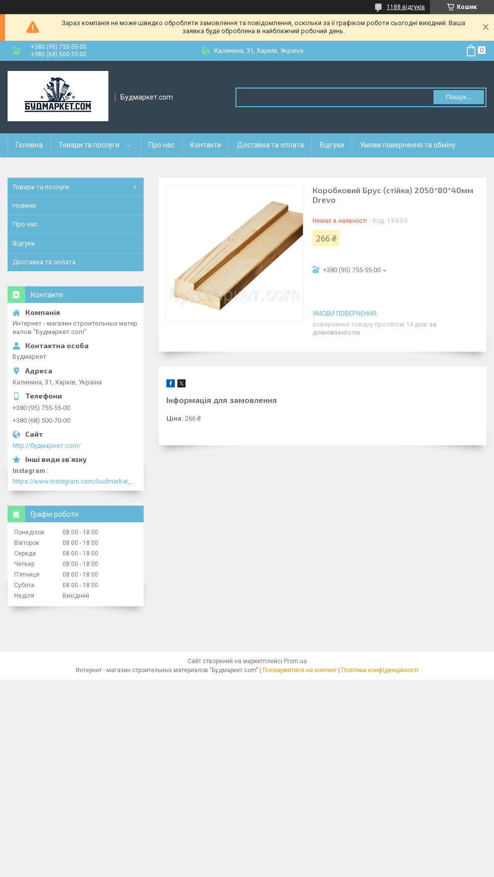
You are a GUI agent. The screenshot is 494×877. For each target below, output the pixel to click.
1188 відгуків (406, 7)
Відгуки (332, 145)
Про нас (161, 145)
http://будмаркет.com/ (47, 445)
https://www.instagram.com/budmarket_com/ (76, 481)
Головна (29, 145)
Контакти (205, 145)
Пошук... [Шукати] (458, 97)
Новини (24, 205)
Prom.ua (295, 661)
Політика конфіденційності (379, 670)
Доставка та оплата (270, 145)
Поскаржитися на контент (300, 670)
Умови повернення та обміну (408, 145)
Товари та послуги (88, 145)
